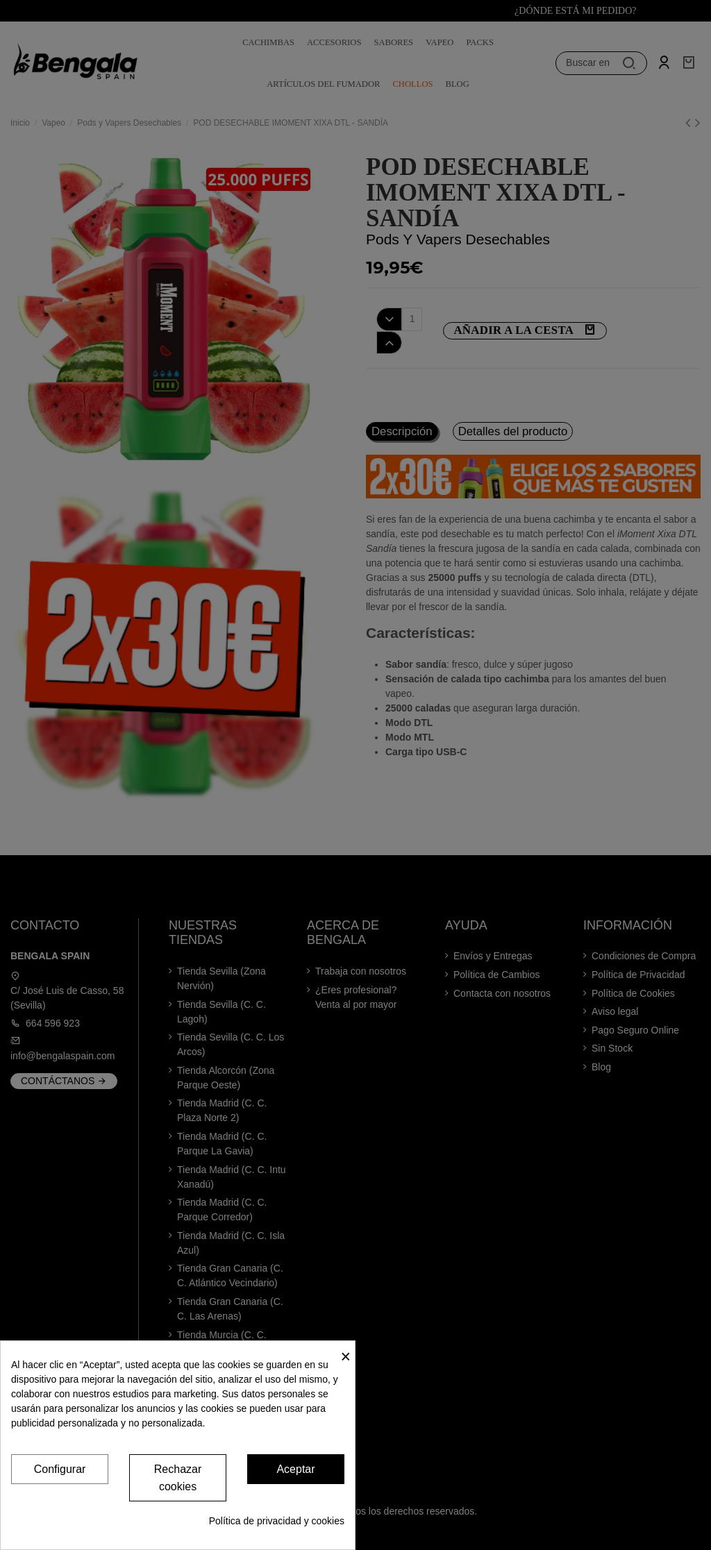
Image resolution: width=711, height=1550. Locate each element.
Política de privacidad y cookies (276, 1520)
